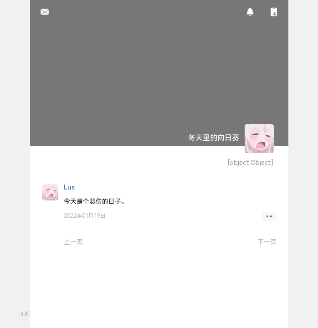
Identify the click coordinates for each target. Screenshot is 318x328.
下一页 (267, 241)
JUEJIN (28, 314)
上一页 (73, 241)
